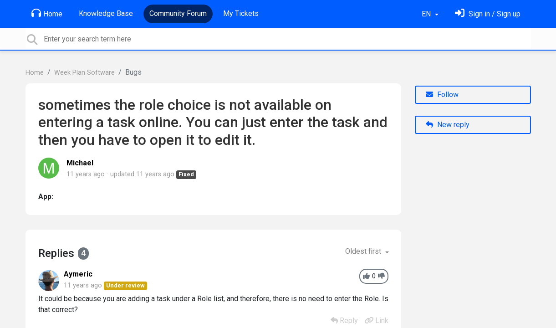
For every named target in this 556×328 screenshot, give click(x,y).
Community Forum (178, 13)
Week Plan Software (84, 73)
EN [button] (427, 14)
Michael (79, 163)
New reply (447, 124)
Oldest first (364, 251)
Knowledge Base (106, 13)
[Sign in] (487, 14)
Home (46, 13)
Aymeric (78, 274)
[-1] (381, 276)
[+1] (366, 276)
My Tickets (241, 13)
